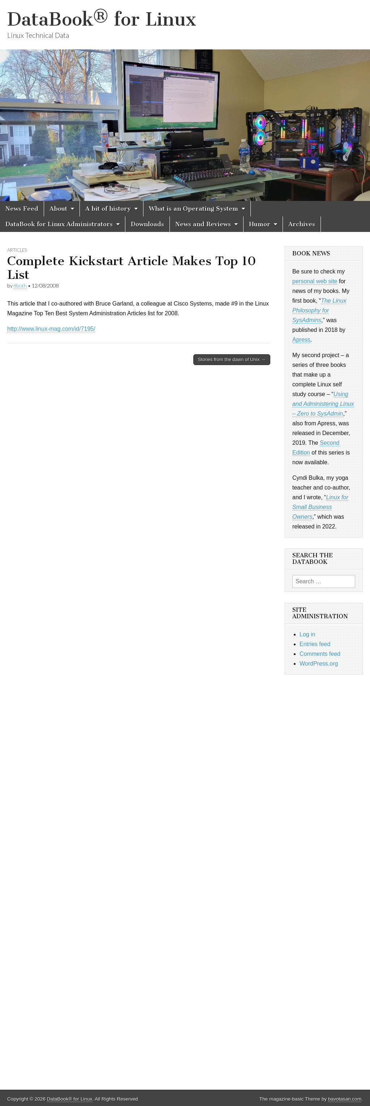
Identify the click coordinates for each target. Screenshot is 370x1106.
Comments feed (320, 654)
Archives (301, 224)
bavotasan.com (344, 1099)
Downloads (147, 224)
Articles (17, 250)
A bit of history (108, 208)
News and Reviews (203, 224)
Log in (307, 634)
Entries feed (315, 644)
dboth (20, 285)
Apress (301, 340)
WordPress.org (319, 663)
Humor (259, 224)
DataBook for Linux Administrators (59, 224)
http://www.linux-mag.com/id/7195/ (51, 329)
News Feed (21, 208)
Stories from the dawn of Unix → (232, 359)
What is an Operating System (193, 208)
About (58, 208)
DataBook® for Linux (101, 19)
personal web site (314, 281)
